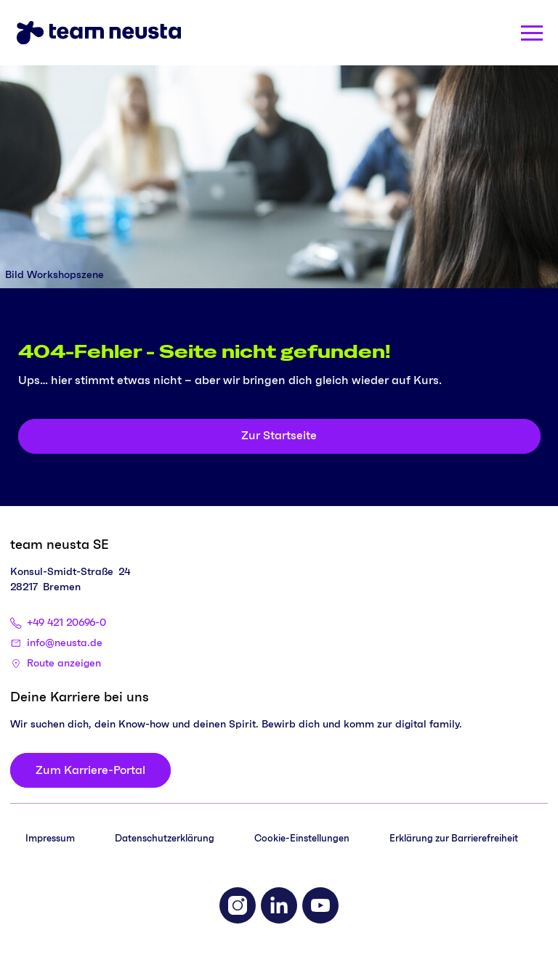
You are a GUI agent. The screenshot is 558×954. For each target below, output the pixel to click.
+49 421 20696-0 (66, 623)
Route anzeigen (64, 664)
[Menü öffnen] (532, 33)
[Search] (481, 32)
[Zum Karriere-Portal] (90, 770)
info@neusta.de (64, 643)
